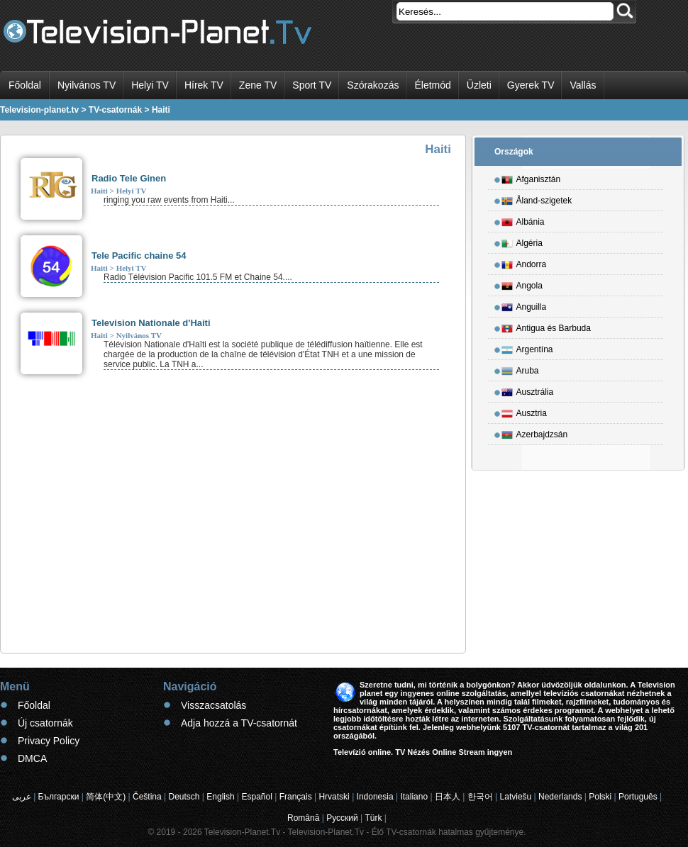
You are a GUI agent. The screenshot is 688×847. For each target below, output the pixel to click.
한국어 (480, 797)
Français (295, 797)
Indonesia (375, 797)
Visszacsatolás (213, 705)
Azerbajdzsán (534, 432)
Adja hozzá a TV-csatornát (239, 723)
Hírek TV (203, 85)
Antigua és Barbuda (546, 326)
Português (638, 797)
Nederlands (560, 797)
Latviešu (516, 797)
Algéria (522, 240)
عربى (21, 797)
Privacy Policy (48, 740)
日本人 (447, 797)
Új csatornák (45, 723)
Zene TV (258, 85)
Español (256, 797)
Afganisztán (531, 177)
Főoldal (25, 85)
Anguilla (524, 304)
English (220, 797)
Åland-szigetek (536, 198)
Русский (342, 818)
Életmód (432, 85)
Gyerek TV (531, 85)
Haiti (99, 190)
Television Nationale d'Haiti (151, 323)
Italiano (414, 797)
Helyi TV (150, 85)
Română (303, 818)
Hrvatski (333, 797)
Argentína (527, 347)
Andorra (524, 262)
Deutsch (183, 797)
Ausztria (524, 411)
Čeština (147, 797)
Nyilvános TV (86, 85)
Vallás (583, 85)
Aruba (520, 368)
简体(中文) (106, 797)
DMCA (32, 758)
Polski (600, 797)
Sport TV (311, 85)
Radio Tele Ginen (128, 178)
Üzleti (479, 85)
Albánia (523, 219)
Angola (522, 283)
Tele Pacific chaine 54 (138, 255)
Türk (373, 818)
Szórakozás (373, 85)
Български (58, 797)
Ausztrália (527, 389)
